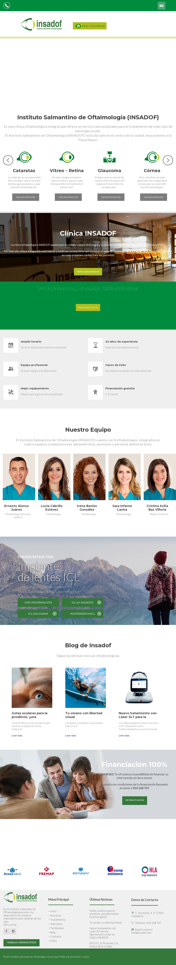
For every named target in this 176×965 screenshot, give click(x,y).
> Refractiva (55, 923)
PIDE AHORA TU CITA (88, 307)
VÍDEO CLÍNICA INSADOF (88, 272)
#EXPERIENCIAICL (82, 613)
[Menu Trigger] (162, 6)
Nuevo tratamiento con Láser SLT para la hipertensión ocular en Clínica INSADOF (103, 933)
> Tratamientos (57, 919)
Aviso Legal (52, 956)
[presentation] (8, 160)
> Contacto (54, 936)
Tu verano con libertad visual (106, 922)
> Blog (51, 932)
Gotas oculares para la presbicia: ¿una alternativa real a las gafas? (104, 913)
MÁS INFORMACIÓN (38, 602)
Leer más (17, 735)
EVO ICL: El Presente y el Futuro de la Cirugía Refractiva (104, 946)
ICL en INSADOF (83, 602)
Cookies (86, 956)
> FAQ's (52, 940)
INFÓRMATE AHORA (134, 800)
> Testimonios (56, 928)
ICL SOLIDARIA (38, 613)
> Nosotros (54, 915)
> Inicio (52, 911)
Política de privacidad (70, 956)
